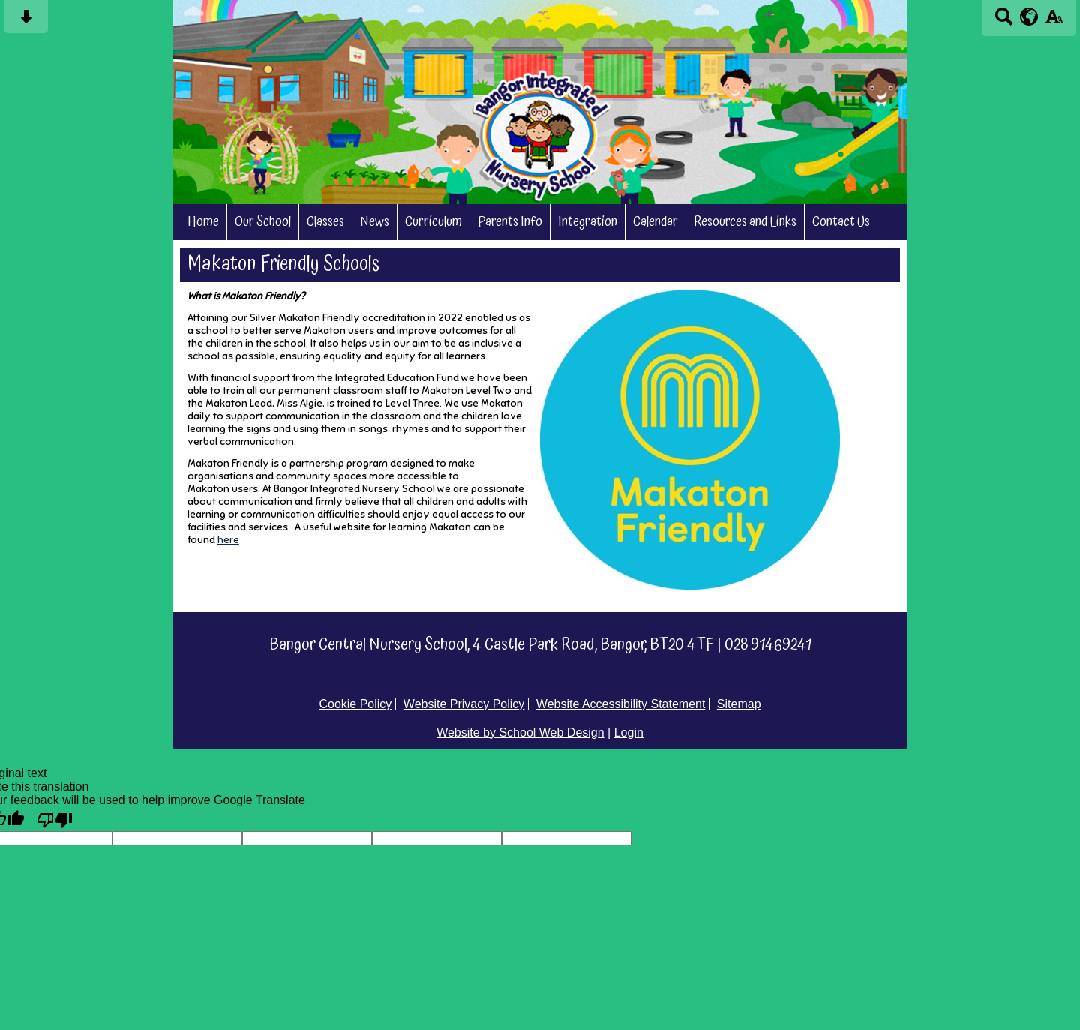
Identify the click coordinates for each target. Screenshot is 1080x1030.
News (374, 222)
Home (203, 222)
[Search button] (1004, 21)
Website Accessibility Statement (621, 704)
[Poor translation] (55, 819)
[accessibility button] (1054, 21)
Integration (587, 222)
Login (629, 732)
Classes (325, 222)
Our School (263, 222)
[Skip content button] (26, 21)
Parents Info (510, 222)
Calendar (655, 222)
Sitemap (739, 704)
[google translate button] (1029, 17)
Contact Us (841, 222)
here (228, 539)
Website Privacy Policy (464, 704)
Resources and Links (745, 222)
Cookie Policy (355, 704)
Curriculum (433, 222)
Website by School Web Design (520, 732)
